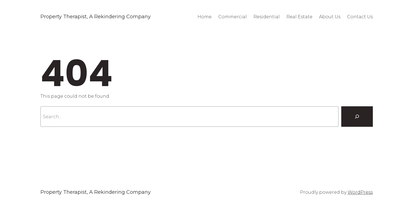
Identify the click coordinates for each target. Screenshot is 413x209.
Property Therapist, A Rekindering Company (95, 17)
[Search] (357, 116)
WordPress (360, 192)
